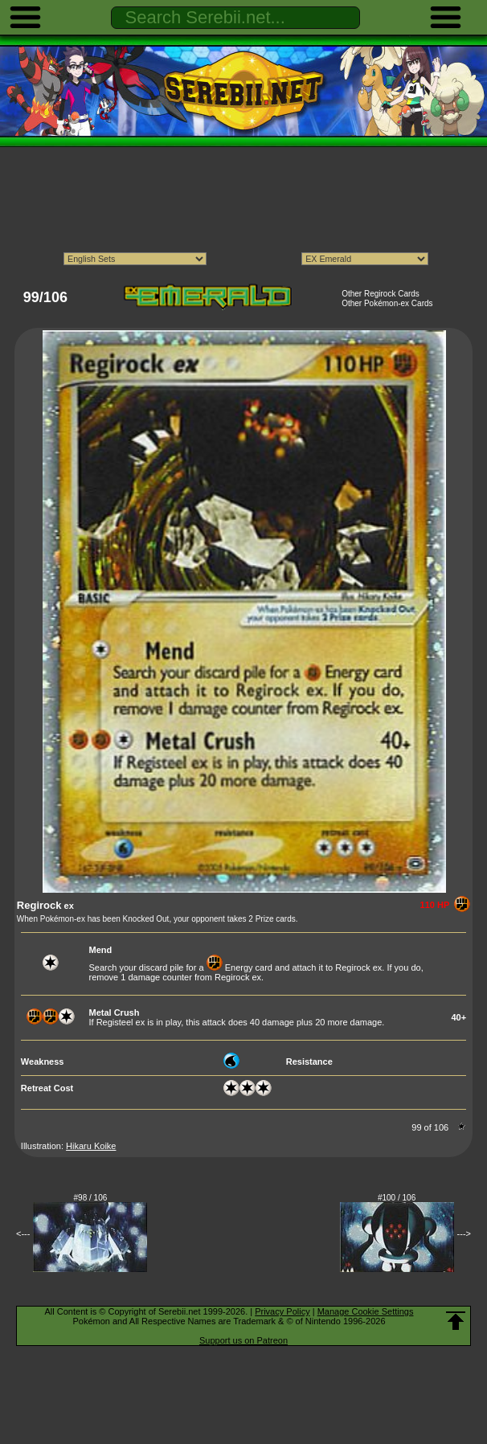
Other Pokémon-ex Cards (387, 303)
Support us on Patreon (243, 1340)
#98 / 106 (91, 1197)
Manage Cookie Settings (365, 1311)
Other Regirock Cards (380, 293)
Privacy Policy (282, 1311)
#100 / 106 (396, 1197)
